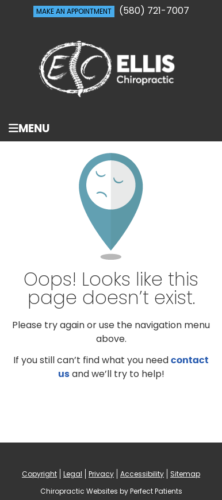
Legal (72, 474)
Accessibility (142, 474)
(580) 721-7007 (154, 10)
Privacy (101, 474)
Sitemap (185, 474)
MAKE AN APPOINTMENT (74, 11)
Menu (29, 128)
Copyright (39, 474)
